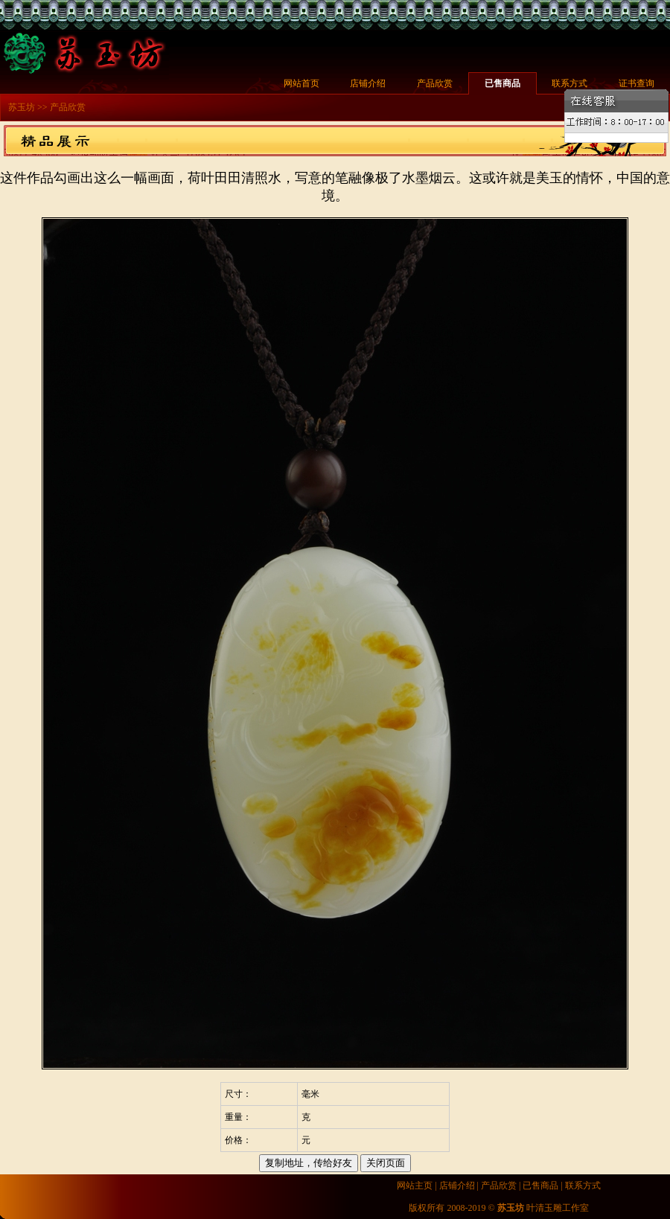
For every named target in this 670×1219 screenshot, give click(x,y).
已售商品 (502, 83)
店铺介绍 (368, 83)
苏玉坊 (21, 107)
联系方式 (569, 83)
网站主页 (415, 1185)
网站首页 (301, 83)
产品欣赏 (435, 83)
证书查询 (636, 83)
